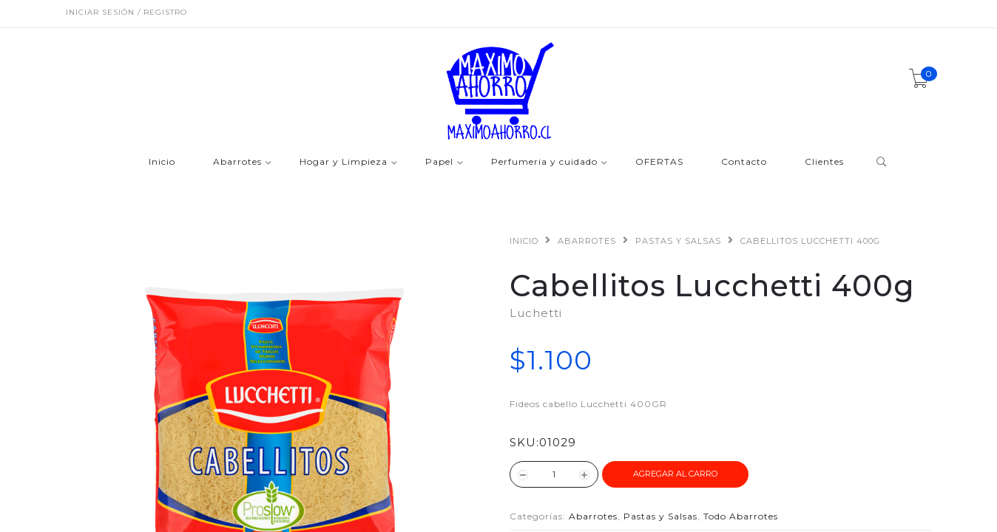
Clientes (824, 162)
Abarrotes (237, 162)
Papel (439, 162)
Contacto (744, 162)
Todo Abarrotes (740, 516)
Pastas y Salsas (678, 241)
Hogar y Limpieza (344, 162)
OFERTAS (659, 162)
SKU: (524, 442)
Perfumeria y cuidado (544, 162)
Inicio (162, 162)
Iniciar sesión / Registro (126, 12)
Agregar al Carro (675, 473)
